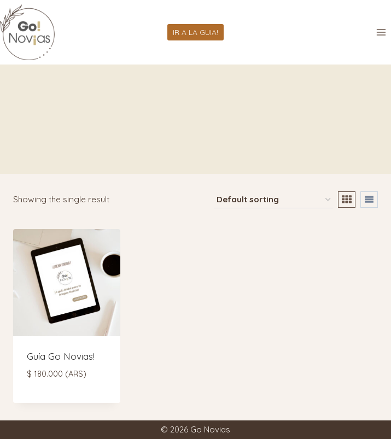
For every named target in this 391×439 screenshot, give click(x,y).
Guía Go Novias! (61, 356)
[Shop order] (273, 200)
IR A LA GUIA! (195, 32)
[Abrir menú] (381, 32)
